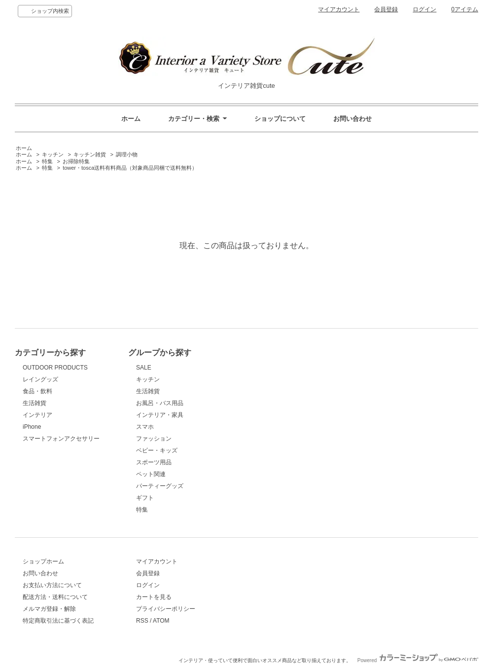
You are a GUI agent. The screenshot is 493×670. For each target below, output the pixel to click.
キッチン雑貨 (89, 154)
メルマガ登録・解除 (49, 608)
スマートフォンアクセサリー (61, 438)
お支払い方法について (52, 585)
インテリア (37, 414)
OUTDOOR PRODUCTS (55, 367)
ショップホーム (43, 561)
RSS (142, 620)
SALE (143, 367)
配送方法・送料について (55, 597)
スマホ (145, 426)
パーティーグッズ (159, 486)
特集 (47, 161)
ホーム (131, 118)
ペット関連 (151, 474)
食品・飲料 (37, 391)
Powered (417, 660)
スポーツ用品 (154, 462)
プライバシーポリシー (165, 608)
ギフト (145, 497)
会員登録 (386, 9)
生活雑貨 (34, 403)
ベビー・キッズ (156, 450)
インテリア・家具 (159, 414)
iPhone (32, 426)
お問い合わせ (352, 118)
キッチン (53, 154)
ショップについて (280, 118)
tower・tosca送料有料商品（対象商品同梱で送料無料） (130, 168)
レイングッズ (40, 379)
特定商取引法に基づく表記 (58, 620)
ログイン (424, 9)
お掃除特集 (76, 161)
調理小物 (127, 154)
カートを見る (154, 597)
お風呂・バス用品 (159, 403)
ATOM (161, 620)
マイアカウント (338, 9)
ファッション (154, 438)
